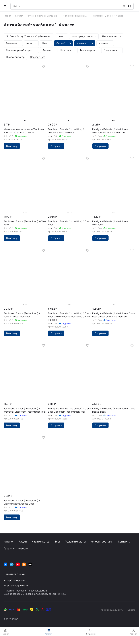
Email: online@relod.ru (16, 585)
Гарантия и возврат (16, 548)
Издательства (41, 541)
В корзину (11, 146)
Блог (57, 541)
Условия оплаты (75, 541)
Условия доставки (102, 541)
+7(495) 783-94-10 (14, 580)
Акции (23, 541)
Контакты (124, 541)
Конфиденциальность (112, 609)
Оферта (131, 609)
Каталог (9, 541)
